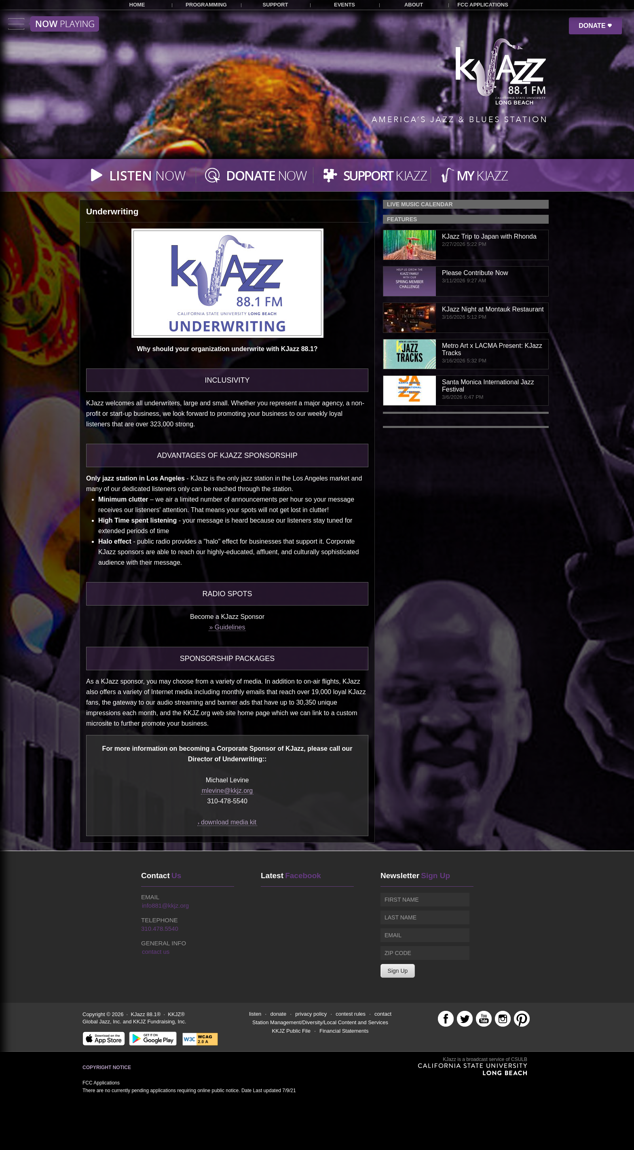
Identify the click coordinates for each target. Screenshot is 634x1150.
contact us (155, 951)
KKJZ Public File (291, 1031)
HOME (137, 5)
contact (382, 1014)
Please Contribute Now (475, 272)
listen (255, 1014)
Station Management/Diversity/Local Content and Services (320, 1022)
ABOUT (413, 5)
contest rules (351, 1014)
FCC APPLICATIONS (482, 5)
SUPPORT (275, 5)
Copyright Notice (106, 1067)
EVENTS (344, 5)
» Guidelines (227, 627)
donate (278, 1014)
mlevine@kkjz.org (227, 790)
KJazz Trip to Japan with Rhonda (489, 236)
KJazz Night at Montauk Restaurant (493, 309)
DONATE (595, 25)
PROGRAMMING (206, 5)
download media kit (227, 822)
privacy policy (311, 1014)
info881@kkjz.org (165, 905)
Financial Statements (343, 1031)
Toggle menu (53, 24)
